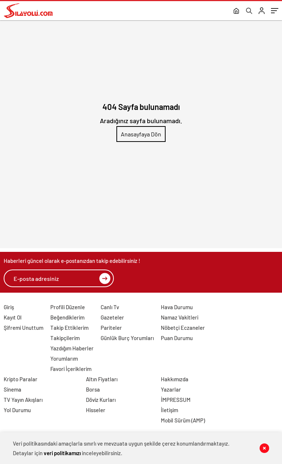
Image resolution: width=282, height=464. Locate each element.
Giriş (9, 307)
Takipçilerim (65, 338)
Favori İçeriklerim (70, 368)
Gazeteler (112, 317)
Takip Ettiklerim (69, 327)
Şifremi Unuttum (23, 327)
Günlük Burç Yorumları (127, 338)
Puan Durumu (177, 338)
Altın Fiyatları (102, 379)
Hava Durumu (177, 307)
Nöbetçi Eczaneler (183, 327)
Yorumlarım (64, 358)
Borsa (93, 389)
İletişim (169, 410)
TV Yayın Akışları (23, 399)
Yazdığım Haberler (72, 348)
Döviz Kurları (101, 399)
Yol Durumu (17, 410)
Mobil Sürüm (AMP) (183, 420)
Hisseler (95, 410)
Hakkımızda (174, 379)
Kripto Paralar (20, 379)
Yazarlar (171, 389)
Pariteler (111, 327)
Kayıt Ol (13, 317)
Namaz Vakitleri (179, 317)
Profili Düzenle (67, 307)
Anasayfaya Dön (141, 134)
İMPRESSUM (176, 399)
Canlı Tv (110, 307)
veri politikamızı (62, 453)
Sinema (12, 389)
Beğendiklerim (67, 317)
